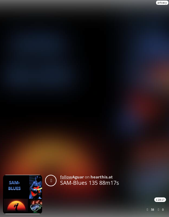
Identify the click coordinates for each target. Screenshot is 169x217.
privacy (162, 3)
